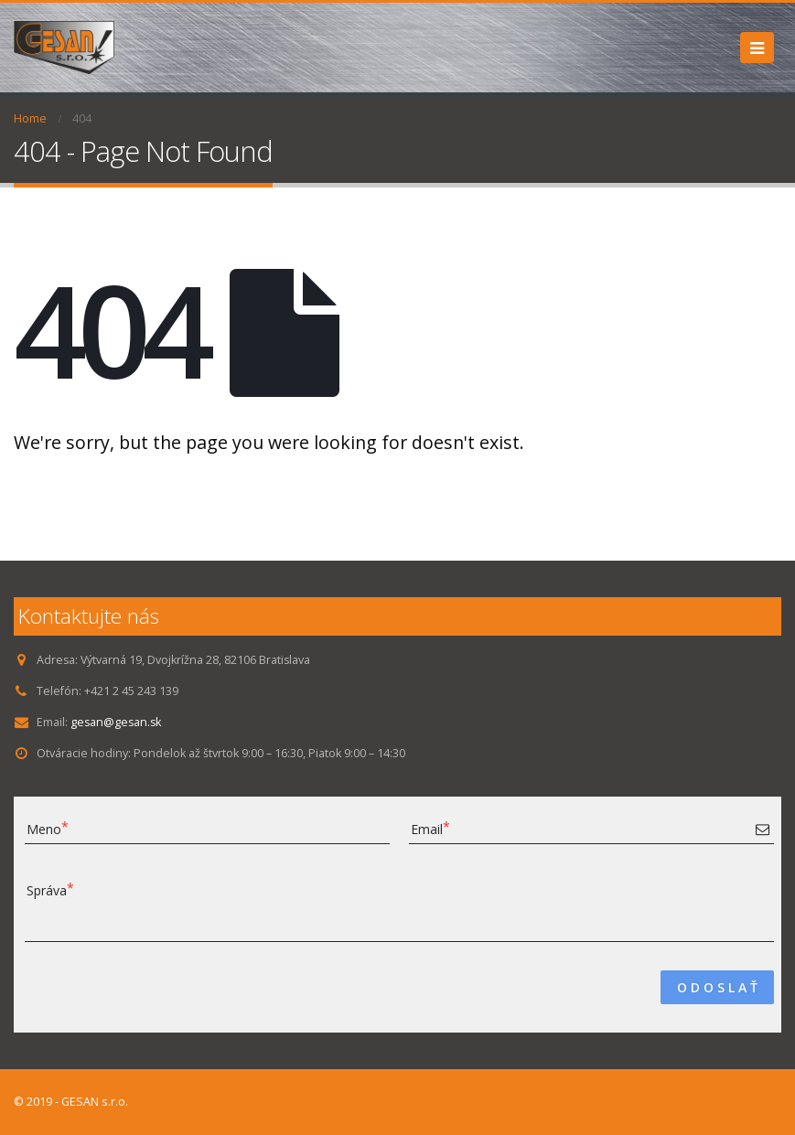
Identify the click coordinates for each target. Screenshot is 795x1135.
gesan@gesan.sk (117, 722)
